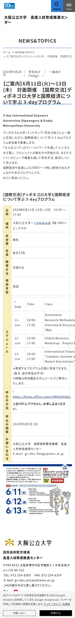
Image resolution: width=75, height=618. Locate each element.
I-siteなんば (42, 223)
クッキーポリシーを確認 (57, 604)
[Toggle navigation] (69, 6)
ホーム (6, 52)
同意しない (19, 613)
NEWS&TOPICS (24, 52)
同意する (56, 613)
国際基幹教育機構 (16, 552)
